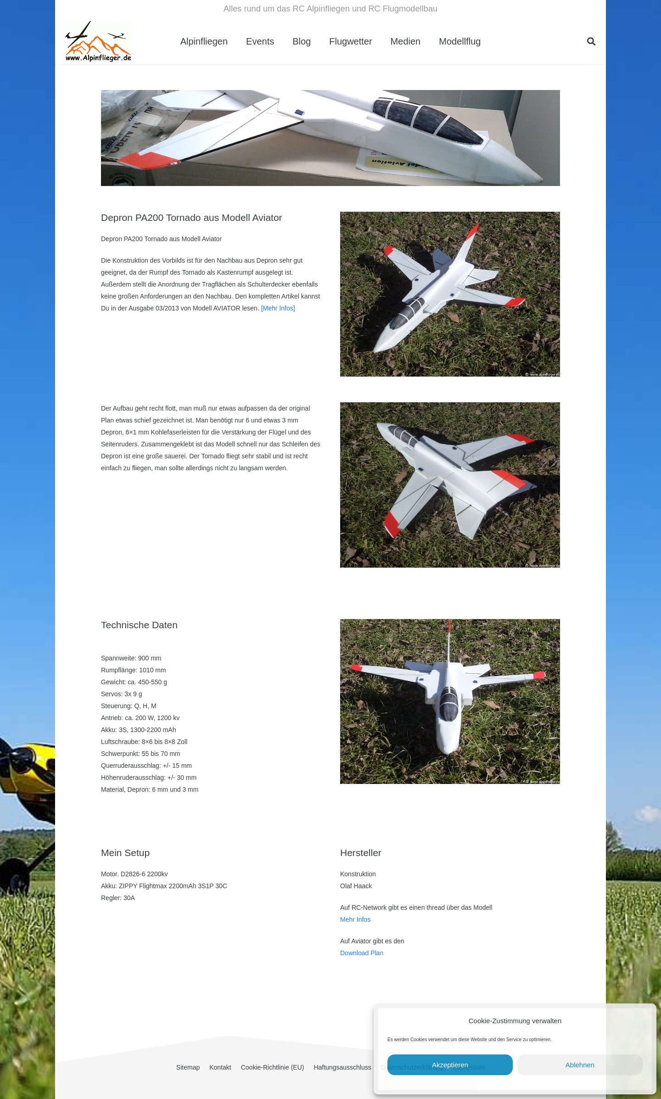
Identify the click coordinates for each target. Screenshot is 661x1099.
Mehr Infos (355, 919)
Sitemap (188, 1067)
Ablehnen (580, 1065)
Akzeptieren (450, 1065)
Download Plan (361, 953)
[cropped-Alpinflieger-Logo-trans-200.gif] (98, 41)
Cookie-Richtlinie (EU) (272, 1067)
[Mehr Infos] (278, 308)
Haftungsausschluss (342, 1067)
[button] (591, 41)
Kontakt (220, 1067)
